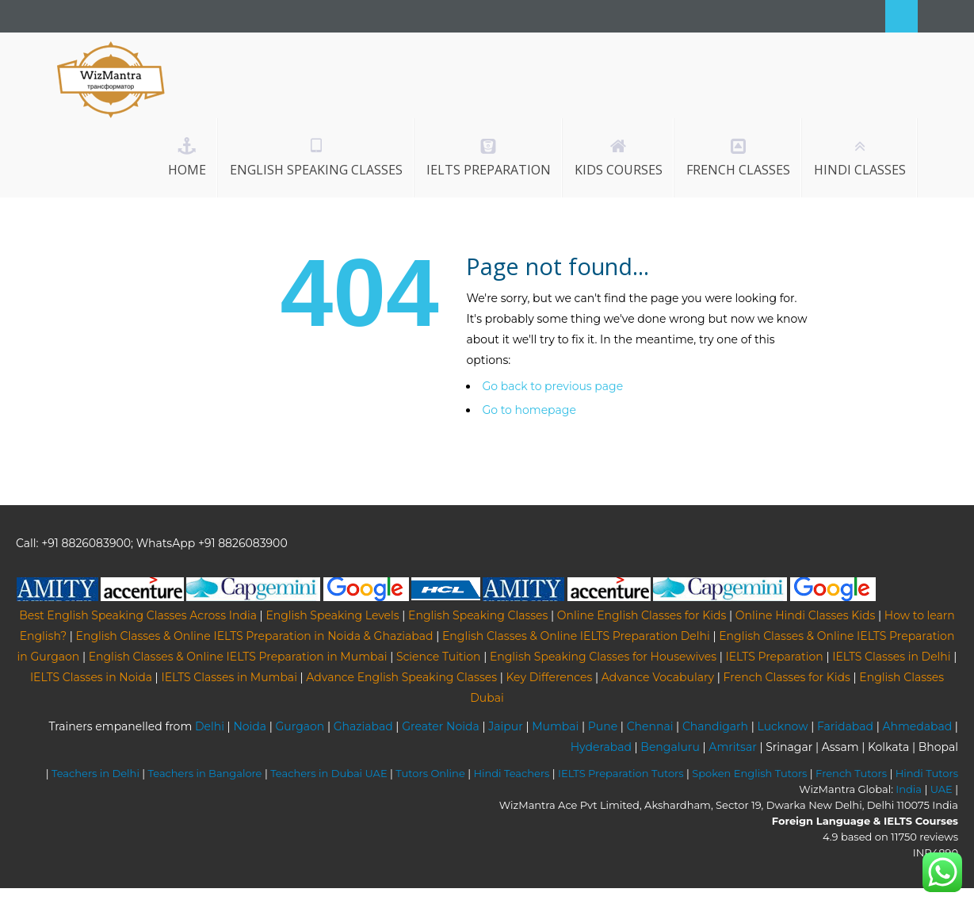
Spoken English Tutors (749, 773)
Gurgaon (300, 726)
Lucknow (783, 726)
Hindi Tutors (927, 773)
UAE (941, 789)
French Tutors (851, 773)
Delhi (209, 726)
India (909, 789)
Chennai (650, 726)
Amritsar (732, 747)
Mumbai (555, 726)
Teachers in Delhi (95, 773)
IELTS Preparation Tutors (621, 773)
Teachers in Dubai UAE (329, 773)
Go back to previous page (552, 386)
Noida (249, 726)
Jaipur (505, 726)
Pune (602, 726)
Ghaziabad (363, 726)
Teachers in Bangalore (205, 773)
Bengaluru (670, 747)
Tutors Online (429, 773)
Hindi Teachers (511, 773)
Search (901, 16)
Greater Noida (440, 726)
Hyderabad (601, 747)
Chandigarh (715, 726)
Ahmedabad (917, 726)
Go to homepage (528, 410)
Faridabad (845, 726)
